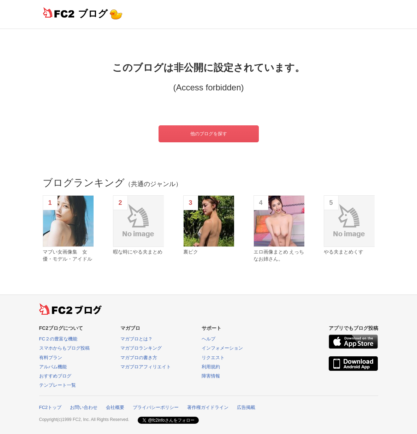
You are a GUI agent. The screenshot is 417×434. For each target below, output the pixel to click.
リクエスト (213, 357)
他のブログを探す (208, 133)
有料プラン (50, 357)
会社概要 (115, 407)
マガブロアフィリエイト (145, 366)
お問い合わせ (83, 407)
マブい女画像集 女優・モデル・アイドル (67, 255)
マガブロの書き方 (138, 357)
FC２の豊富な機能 (58, 338)
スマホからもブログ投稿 (64, 348)
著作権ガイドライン (207, 407)
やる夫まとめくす (343, 252)
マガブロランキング (141, 348)
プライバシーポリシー (156, 407)
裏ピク (190, 252)
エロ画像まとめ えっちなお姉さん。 (279, 255)
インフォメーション (222, 348)
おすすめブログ (55, 376)
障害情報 (211, 376)
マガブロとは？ (136, 338)
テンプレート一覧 (57, 385)
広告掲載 (246, 407)
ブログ (93, 13)
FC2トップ (50, 407)
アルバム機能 (53, 366)
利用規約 (211, 366)
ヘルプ (208, 338)
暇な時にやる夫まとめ (137, 252)
